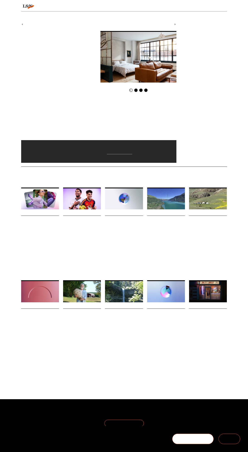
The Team (28, 416)
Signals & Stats (50, 7)
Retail (80, 361)
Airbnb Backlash (69, 44)
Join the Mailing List (124, 421)
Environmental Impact (33, 360)
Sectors (119, 7)
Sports (163, 357)
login (223, 7)
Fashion (25, 357)
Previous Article (32, 22)
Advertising (80, 259)
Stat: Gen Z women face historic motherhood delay (123, 224)
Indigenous (132, 357)
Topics (137, 7)
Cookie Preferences (69, 421)
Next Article (167, 22)
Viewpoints (158, 7)
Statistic (135, 259)
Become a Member (35, 421)
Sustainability (39, 357)
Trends (100, 7)
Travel (150, 264)
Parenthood (111, 259)
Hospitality (53, 44)
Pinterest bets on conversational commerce (37, 224)
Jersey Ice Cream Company (60, 116)
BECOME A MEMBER (193, 439)
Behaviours (78, 7)
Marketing (93, 259)
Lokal (43, 44)
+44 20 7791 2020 (196, 421)
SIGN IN (229, 439)
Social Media (195, 367)
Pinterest (51, 259)
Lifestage (124, 259)
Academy (180, 7)
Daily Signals (108, 22)
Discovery (26, 259)
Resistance (91, 361)
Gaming (67, 259)
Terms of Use (64, 411)
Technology (39, 259)
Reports (198, 7)
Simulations (175, 264)
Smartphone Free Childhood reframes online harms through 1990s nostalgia (208, 322)
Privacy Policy (64, 416)
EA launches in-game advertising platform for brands (82, 224)
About (25, 411)
